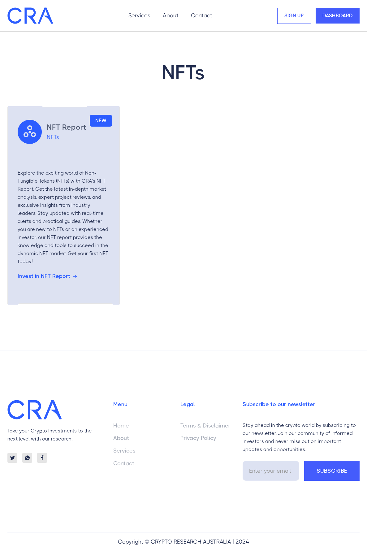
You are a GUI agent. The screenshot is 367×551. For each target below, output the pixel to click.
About (171, 15)
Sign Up (294, 16)
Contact (201, 15)
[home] (30, 15)
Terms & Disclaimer (205, 426)
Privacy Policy (198, 438)
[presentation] (290, 499)
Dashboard (337, 16)
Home (121, 426)
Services (139, 15)
